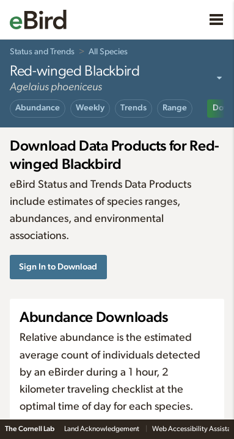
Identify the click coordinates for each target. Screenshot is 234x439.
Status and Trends (42, 52)
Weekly (90, 108)
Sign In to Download (58, 266)
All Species (108, 52)
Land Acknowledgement (102, 428)
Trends (133, 108)
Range (175, 108)
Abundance (37, 108)
